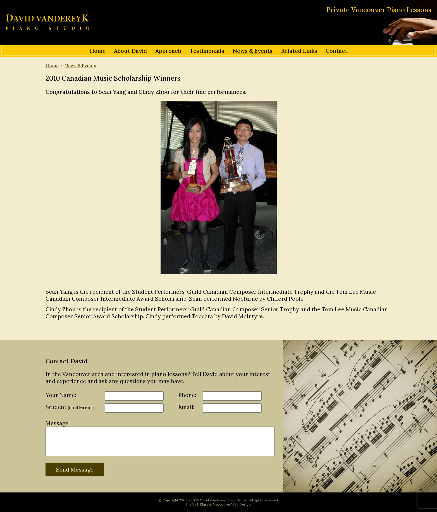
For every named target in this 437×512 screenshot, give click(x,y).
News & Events (80, 65)
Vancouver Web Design (232, 504)
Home (52, 65)
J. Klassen (204, 504)
